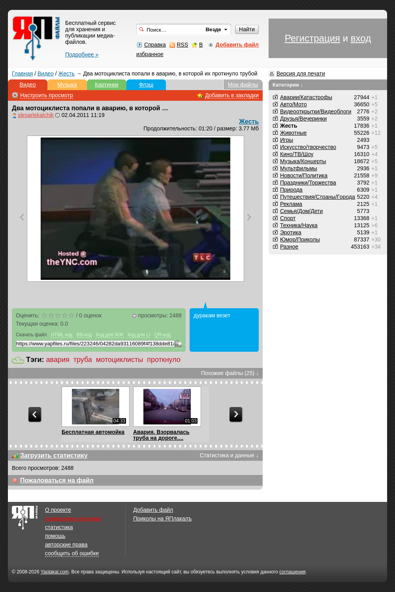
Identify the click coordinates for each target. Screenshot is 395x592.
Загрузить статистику (54, 455)
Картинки (106, 84)
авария (58, 359)
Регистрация (312, 38)
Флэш (146, 84)
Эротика (290, 232)
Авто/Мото (293, 104)
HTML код (61, 334)
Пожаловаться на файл (57, 480)
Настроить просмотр (46, 95)
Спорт (287, 218)
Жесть (66, 73)
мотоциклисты (119, 359)
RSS (182, 44)
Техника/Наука (299, 225)
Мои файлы (243, 84)
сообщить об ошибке (72, 553)
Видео (46, 73)
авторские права (66, 544)
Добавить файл (153, 510)
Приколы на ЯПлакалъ (162, 518)
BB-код (84, 334)
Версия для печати (300, 73)
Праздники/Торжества (308, 182)
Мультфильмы (298, 168)
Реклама (291, 204)
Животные (293, 133)
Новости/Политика (303, 175)
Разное (289, 246)
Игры (286, 140)
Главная (22, 73)
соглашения (292, 572)
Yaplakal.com (55, 572)
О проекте (58, 510)
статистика (59, 527)
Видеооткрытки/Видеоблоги (315, 111)
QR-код (162, 334)
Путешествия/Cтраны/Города (317, 197)
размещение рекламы (73, 518)
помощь (55, 536)
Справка (155, 44)
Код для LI (139, 334)
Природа (291, 190)
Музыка (67, 84)
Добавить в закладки (232, 95)
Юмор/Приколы (300, 239)
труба (82, 359)
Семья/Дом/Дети (301, 211)
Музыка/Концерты (303, 161)
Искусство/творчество (308, 147)
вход (361, 38)
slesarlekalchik (36, 115)
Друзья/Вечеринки (303, 118)
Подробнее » (81, 54)
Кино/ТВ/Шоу (297, 154)
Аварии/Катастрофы (306, 97)
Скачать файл (31, 334)
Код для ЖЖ (110, 334)
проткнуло (164, 359)
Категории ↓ (288, 85)
